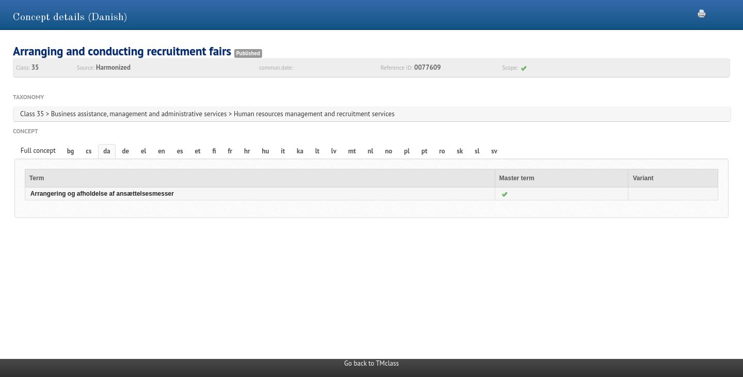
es (180, 151)
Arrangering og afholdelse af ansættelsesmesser (102, 193)
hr (247, 151)
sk (460, 151)
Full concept (38, 150)
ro (442, 151)
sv (494, 151)
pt (425, 151)
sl (477, 151)
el (143, 151)
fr (230, 151)
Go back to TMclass (371, 363)
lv (333, 151)
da (106, 151)
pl (407, 151)
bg (70, 151)
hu (265, 151)
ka (300, 151)
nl (370, 151)
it (283, 151)
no (388, 151)
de (126, 151)
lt (317, 151)
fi (214, 151)
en (161, 151)
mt (352, 151)
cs (88, 151)
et (198, 151)
